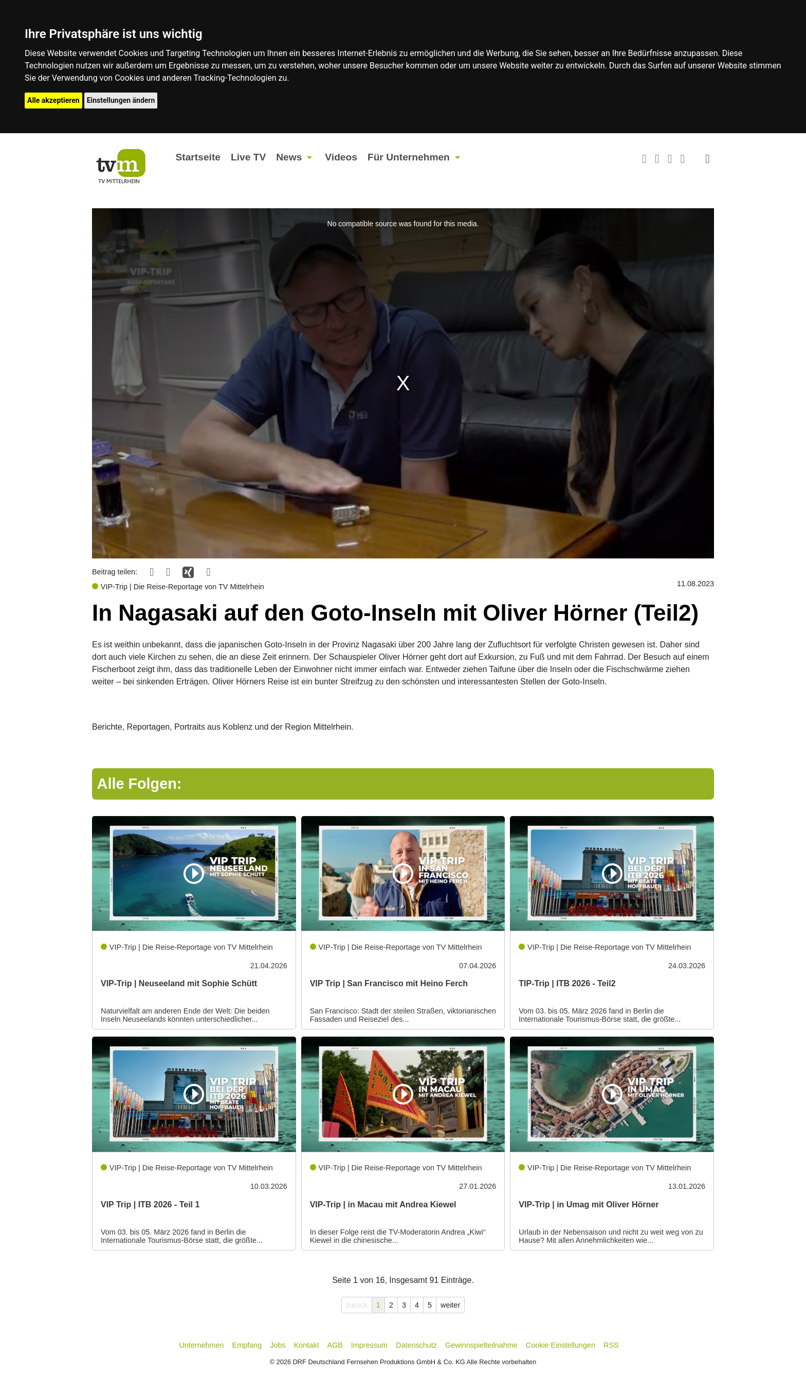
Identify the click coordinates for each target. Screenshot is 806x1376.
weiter (450, 1305)
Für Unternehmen (409, 157)
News (289, 157)
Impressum (369, 1345)
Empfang (247, 1345)
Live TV (248, 157)
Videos (341, 157)
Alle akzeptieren (53, 100)
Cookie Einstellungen (560, 1345)
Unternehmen (201, 1345)
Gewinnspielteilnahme (481, 1345)
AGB (334, 1345)
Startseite (198, 157)
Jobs (277, 1345)
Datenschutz (416, 1345)
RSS (611, 1345)
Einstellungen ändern (121, 100)
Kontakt (306, 1345)
